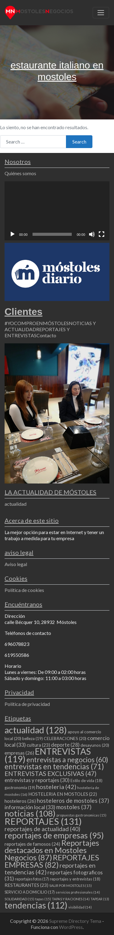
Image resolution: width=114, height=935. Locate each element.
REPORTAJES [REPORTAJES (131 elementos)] (43, 821)
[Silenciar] (92, 234)
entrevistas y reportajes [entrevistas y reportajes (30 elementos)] (37, 780)
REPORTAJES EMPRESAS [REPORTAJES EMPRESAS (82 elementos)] (52, 861)
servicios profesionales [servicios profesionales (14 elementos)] (78, 892)
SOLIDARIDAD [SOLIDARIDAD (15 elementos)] (19, 899)
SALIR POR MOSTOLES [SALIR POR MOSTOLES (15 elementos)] (70, 885)
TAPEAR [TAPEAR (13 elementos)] (100, 899)
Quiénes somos (20, 173)
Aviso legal (16, 564)
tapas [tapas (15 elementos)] (43, 899)
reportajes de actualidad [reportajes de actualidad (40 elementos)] (42, 828)
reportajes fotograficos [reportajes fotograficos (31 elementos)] (54, 875)
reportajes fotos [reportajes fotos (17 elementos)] (32, 879)
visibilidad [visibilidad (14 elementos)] (80, 907)
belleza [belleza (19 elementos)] (32, 738)
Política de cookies (24, 590)
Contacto (46, 335)
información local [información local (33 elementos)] (30, 807)
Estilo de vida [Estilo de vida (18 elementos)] (86, 780)
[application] (57, 210)
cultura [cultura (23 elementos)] (38, 745)
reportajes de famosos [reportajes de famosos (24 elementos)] (32, 844)
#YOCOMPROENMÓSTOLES (37, 323)
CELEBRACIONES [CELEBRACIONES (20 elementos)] (65, 738)
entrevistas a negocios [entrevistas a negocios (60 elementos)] (67, 759)
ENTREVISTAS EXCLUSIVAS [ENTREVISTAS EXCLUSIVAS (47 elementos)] (50, 773)
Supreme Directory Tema (75, 921)
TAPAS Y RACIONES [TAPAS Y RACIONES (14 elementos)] (71, 899)
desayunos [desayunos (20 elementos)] (95, 745)
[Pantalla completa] (101, 234)
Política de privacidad (27, 704)
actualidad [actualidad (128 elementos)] (36, 729)
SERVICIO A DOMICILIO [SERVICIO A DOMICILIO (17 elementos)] (30, 892)
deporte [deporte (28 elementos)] (65, 745)
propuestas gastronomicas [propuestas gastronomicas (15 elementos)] (81, 815)
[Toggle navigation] (101, 13)
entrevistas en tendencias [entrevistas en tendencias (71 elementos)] (54, 766)
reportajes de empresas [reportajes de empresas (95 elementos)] (54, 835)
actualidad (15, 504)
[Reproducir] (12, 234)
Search (79, 141)
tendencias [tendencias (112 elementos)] (36, 905)
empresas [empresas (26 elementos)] (19, 753)
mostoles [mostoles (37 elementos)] (74, 806)
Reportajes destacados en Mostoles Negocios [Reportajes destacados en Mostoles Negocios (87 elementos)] (52, 850)
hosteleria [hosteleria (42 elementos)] (56, 786)
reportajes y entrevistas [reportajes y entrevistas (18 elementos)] (75, 879)
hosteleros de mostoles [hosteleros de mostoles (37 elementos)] (73, 800)
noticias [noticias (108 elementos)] (30, 813)
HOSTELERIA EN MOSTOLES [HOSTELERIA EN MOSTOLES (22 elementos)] (62, 794)
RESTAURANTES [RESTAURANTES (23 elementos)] (26, 885)
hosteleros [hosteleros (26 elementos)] (20, 801)
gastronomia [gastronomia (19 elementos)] (20, 787)
